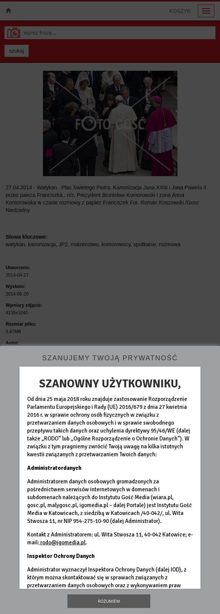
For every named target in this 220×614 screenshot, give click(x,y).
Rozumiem (109, 601)
